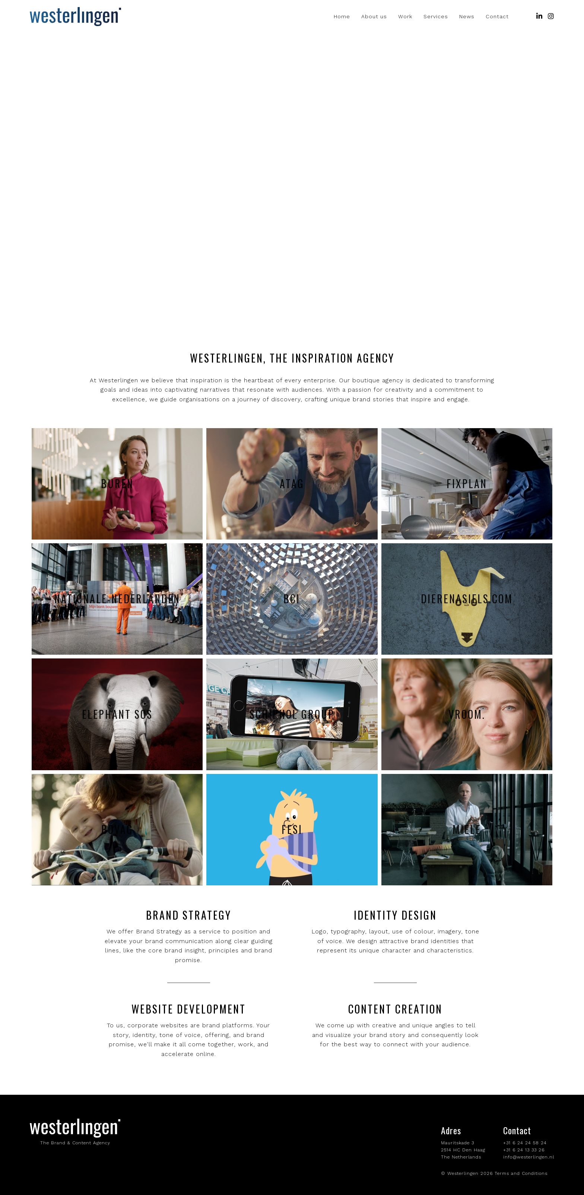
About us (374, 17)
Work (405, 17)
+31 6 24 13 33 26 (524, 1150)
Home (342, 17)
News (467, 17)
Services (435, 17)
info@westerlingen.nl (528, 1157)
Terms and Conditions (521, 1173)
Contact (497, 17)
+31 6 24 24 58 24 (525, 1142)
